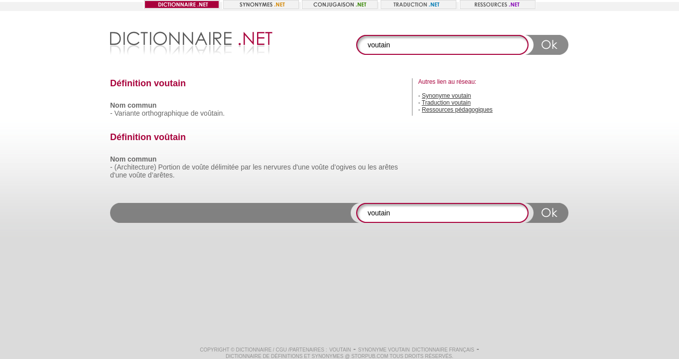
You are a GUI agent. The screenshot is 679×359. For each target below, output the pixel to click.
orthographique (165, 113)
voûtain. (212, 113)
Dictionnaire (254, 350)
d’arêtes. (161, 175)
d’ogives (343, 167)
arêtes (388, 167)
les (257, 167)
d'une (301, 167)
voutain (340, 350)
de (195, 113)
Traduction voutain (446, 102)
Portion (169, 167)
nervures (277, 167)
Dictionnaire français (443, 350)
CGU (280, 350)
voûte (200, 167)
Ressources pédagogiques (457, 109)
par (246, 167)
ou (362, 167)
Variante (127, 113)
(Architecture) (135, 167)
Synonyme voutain (446, 95)
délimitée (225, 167)
